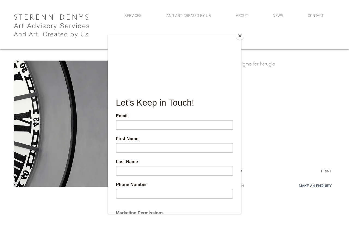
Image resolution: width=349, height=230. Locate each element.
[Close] (240, 36)
